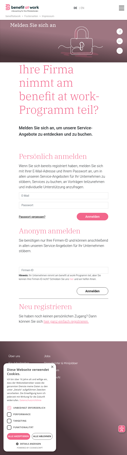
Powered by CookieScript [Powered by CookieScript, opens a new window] (30, 447)
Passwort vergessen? (32, 216)
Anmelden (92, 216)
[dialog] (30, 407)
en (82, 8)
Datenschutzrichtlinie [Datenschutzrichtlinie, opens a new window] (31, 400)
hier (72, 279)
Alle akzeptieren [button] (18, 436)
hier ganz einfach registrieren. (66, 321)
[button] (30, 444)
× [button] (52, 367)
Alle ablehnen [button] (42, 436)
